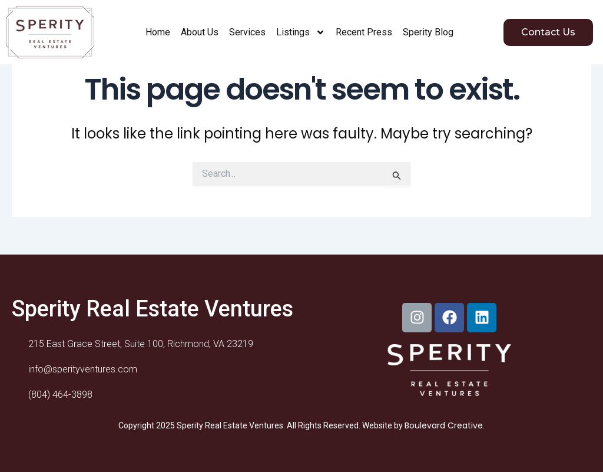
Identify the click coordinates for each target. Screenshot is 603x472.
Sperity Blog (428, 32)
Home (157, 32)
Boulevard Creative (444, 425)
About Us (199, 32)
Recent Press (364, 32)
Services (247, 32)
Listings (300, 32)
